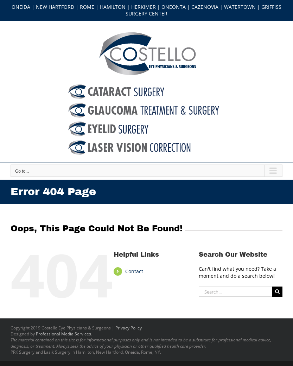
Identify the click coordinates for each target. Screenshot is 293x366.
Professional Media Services (63, 334)
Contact (134, 271)
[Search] (277, 292)
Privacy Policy (128, 328)
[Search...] (235, 292)
